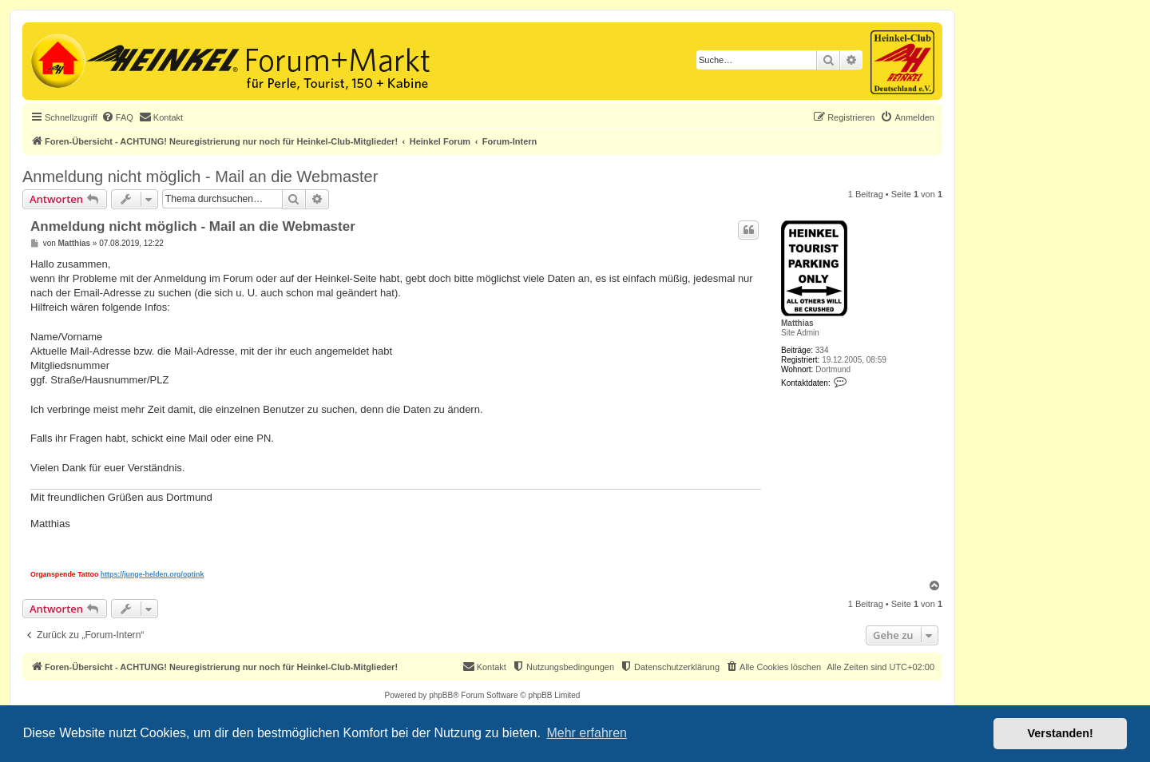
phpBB (441, 695)
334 (822, 350)
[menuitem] (117, 117)
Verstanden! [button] (1060, 733)
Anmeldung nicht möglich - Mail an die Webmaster (200, 176)
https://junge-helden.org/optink (152, 574)
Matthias (797, 323)
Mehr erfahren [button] (586, 733)
